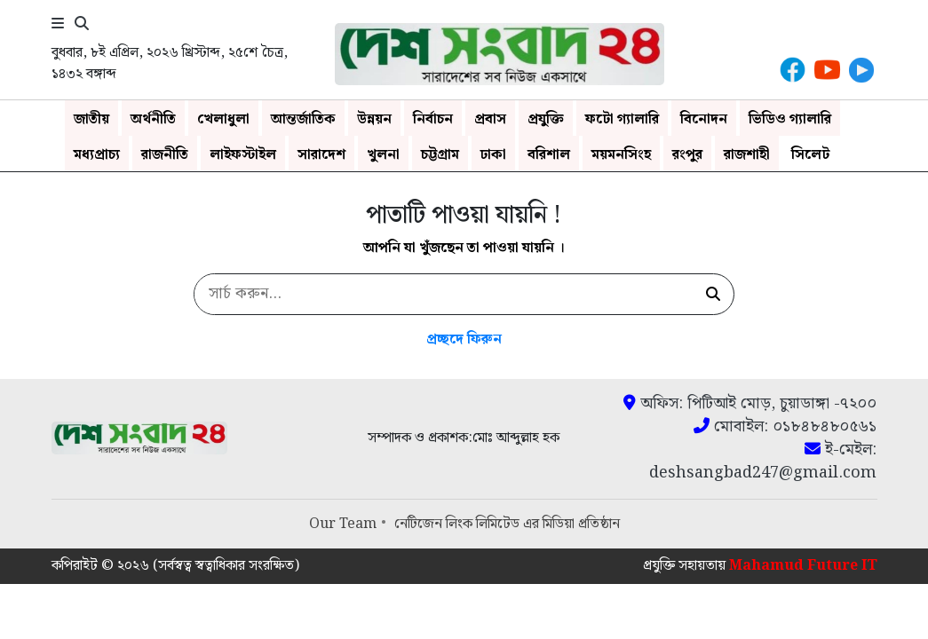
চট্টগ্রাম (440, 155)
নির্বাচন (433, 119)
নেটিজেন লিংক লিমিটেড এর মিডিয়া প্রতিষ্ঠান (507, 524)
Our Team (343, 524)
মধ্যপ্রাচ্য (97, 155)
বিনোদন (703, 119)
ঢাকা (493, 155)
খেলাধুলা (223, 119)
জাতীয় (91, 119)
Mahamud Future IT (803, 566)
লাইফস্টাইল (243, 155)
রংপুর (687, 155)
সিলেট (810, 155)
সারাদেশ (321, 155)
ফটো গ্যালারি (622, 119)
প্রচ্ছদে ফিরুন (464, 339)
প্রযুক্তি (545, 119)
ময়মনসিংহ (621, 155)
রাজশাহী (747, 155)
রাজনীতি (164, 155)
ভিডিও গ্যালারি (790, 119)
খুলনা (383, 155)
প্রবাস (490, 119)
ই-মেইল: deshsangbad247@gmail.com (762, 461)
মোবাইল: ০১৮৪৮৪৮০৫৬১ (785, 426)
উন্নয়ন (374, 119)
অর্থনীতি (153, 119)
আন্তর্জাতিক (303, 119)
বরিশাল (548, 155)
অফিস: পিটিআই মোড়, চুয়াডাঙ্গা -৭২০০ (749, 403)
